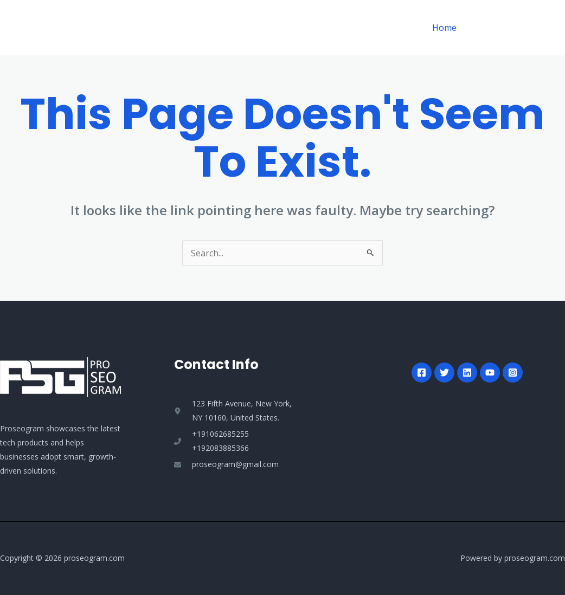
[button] (515, 28)
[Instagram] (513, 373)
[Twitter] (444, 373)
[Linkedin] (467, 373)
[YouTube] (490, 373)
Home (445, 28)
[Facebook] (422, 373)
